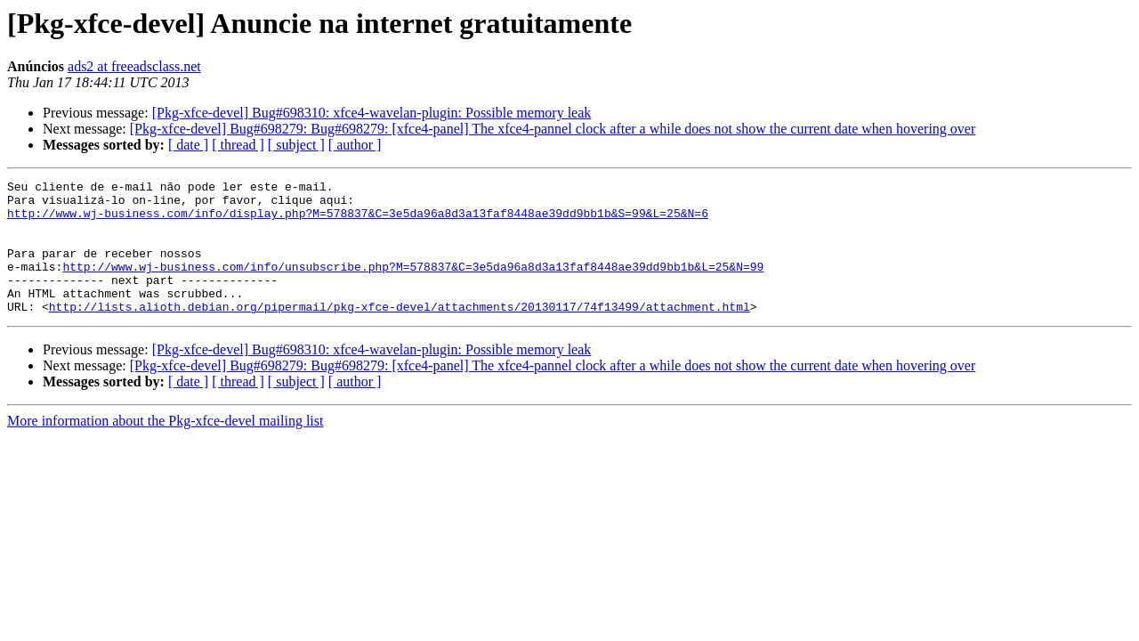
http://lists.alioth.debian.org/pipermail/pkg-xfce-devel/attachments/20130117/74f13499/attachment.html (399, 333)
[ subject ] (296, 144)
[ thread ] (238, 144)
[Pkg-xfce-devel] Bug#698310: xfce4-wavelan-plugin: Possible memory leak (372, 112)
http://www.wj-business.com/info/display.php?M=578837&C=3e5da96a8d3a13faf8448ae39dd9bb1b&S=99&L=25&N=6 (357, 221)
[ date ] (188, 144)
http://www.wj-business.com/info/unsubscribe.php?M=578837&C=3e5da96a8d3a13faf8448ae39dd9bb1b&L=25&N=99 (412, 285)
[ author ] (355, 144)
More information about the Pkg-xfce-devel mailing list (165, 447)
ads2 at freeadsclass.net (134, 66)
